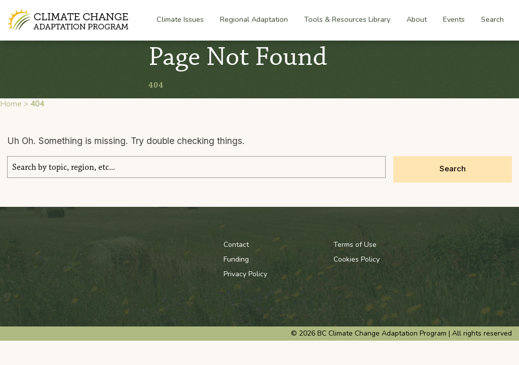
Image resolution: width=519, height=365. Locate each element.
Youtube (456, 244)
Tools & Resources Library (347, 19)
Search (492, 19)
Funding (236, 259)
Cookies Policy (356, 259)
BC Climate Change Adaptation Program (69, 20)
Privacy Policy (245, 274)
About (416, 19)
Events (454, 19)
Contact (236, 244)
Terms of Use (355, 244)
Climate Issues (180, 19)
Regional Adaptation (254, 19)
